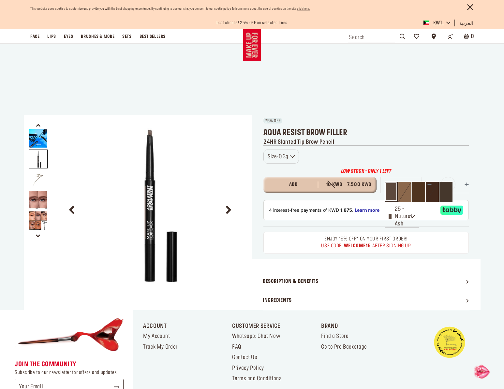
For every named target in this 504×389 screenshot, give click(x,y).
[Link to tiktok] (23, 366)
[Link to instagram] (38, 366)
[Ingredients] (366, 229)
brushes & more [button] (97, 36)
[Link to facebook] (52, 366)
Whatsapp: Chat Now (256, 264)
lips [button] (51, 36)
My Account (156, 264)
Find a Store (334, 264)
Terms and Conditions (257, 307)
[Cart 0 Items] (467, 36)
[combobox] (371, 35)
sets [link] (126, 36)
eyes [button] (68, 36)
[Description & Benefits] (366, 210)
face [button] (34, 36)
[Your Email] (69, 315)
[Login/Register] (450, 36)
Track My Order (160, 275)
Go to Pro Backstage (344, 275)
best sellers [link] (153, 36)
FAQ (236, 275)
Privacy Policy (248, 296)
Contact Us (244, 285)
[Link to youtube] (66, 366)
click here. (303, 8)
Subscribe (114, 315)
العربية (466, 23)
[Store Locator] (433, 36)
